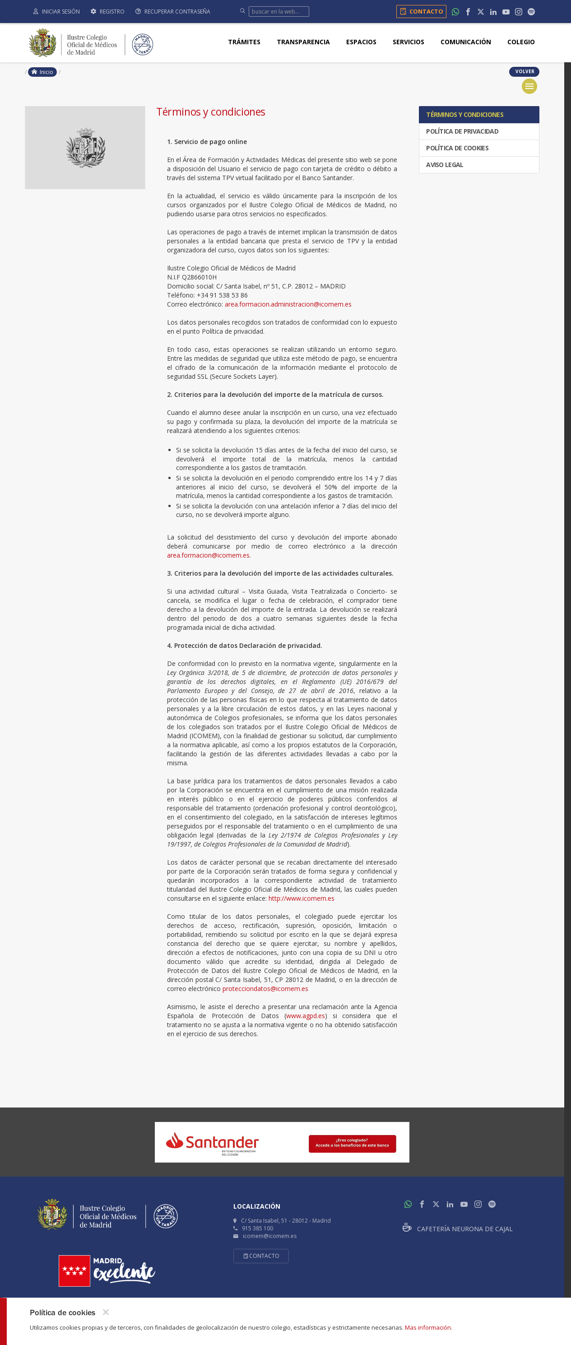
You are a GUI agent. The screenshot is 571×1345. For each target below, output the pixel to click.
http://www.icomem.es (301, 898)
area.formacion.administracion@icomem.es (288, 304)
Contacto (420, 11)
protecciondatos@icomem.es (265, 988)
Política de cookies (456, 148)
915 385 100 (257, 1228)
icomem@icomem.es (270, 1236)
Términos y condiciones (464, 114)
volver (524, 71)
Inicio (42, 72)
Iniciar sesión (56, 11)
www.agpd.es (305, 1015)
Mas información (428, 1327)
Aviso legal (444, 164)
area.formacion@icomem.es (208, 555)
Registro (108, 11)
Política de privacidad (461, 131)
